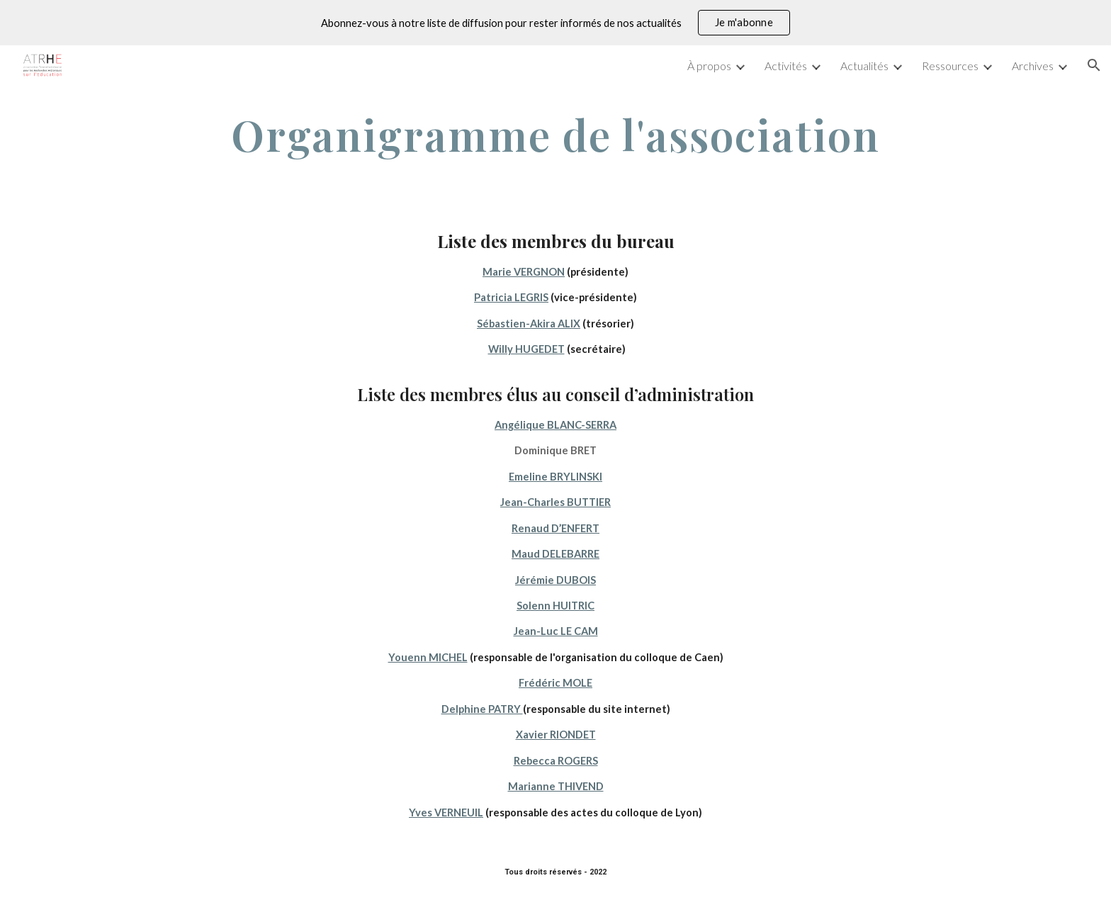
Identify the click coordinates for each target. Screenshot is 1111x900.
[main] (555, 134)
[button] (1094, 65)
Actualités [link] (864, 65)
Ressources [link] (950, 65)
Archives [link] (1033, 65)
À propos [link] (709, 65)
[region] (555, 22)
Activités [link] (786, 65)
